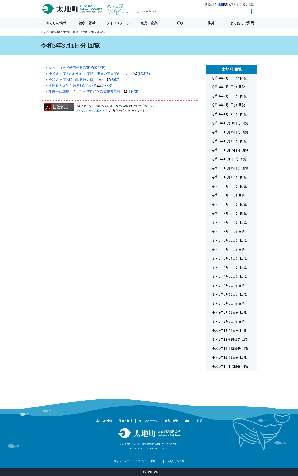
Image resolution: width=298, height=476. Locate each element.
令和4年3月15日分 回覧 (229, 78)
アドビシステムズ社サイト (92, 110)
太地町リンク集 (175, 461)
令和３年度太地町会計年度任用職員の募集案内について (99, 74)
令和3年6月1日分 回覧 (228, 249)
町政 (180, 23)
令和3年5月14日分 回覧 (229, 258)
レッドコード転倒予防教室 (77, 68)
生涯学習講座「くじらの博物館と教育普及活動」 (94, 92)
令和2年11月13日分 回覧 (230, 367)
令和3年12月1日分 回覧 (229, 141)
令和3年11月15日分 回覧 (230, 150)
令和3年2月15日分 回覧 (229, 312)
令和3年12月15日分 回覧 (230, 132)
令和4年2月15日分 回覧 (229, 96)
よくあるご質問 (242, 23)
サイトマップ (121, 461)
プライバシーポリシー (148, 461)
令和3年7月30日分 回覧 (229, 213)
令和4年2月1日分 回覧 (228, 105)
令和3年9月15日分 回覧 (229, 186)
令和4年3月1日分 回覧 (228, 87)
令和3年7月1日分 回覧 (228, 231)
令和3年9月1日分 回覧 (228, 195)
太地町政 (56, 31)
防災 (211, 23)
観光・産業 (149, 23)
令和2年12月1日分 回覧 (229, 357)
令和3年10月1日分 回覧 (229, 177)
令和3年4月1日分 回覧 (228, 285)
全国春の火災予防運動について (80, 86)
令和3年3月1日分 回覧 (228, 303)
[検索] (192, 11)
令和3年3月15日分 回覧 (229, 294)
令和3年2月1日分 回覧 (228, 321)
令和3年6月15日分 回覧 (229, 240)
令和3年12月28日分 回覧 (230, 123)
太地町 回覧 (70, 31)
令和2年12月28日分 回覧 (230, 339)
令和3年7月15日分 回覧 (229, 222)
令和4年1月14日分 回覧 (229, 114)
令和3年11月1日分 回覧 (229, 159)
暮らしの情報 (56, 23)
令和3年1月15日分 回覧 (229, 330)
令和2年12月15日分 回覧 (230, 348)
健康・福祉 (87, 23)
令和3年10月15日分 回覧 (230, 168)
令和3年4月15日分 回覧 (229, 276)
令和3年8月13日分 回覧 (229, 204)
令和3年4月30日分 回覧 (229, 267)
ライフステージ (118, 23)
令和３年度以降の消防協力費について (85, 80)
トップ (44, 31)
